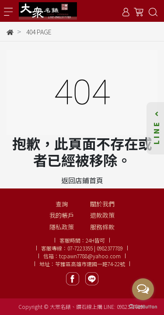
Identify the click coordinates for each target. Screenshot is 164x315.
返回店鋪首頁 (82, 180)
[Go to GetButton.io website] (143, 306)
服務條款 (102, 227)
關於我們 (102, 203)
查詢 (62, 203)
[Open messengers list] (143, 289)
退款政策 (102, 215)
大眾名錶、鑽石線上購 (76, 306)
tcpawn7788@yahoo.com (90, 256)
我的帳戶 (61, 215)
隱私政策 (61, 227)
